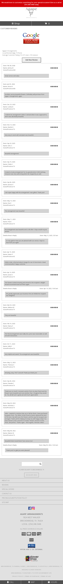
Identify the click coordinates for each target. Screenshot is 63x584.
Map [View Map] (31, 582)
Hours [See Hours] (52, 582)
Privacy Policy (17, 576)
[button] (31, 546)
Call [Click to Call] (10, 582)
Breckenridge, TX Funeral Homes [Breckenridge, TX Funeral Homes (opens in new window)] (13, 566)
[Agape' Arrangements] (31, 18)
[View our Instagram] (33, 509)
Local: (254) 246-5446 (31, 524)
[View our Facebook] (29, 509)
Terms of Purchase (32, 576)
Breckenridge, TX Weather (21, 573)
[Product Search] (32, 464)
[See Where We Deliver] (31, 475)
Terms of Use (46, 576)
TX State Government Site (42, 573)
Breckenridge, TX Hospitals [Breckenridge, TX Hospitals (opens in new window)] (37, 566)
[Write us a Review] (31, 60)
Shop (16, 23)
